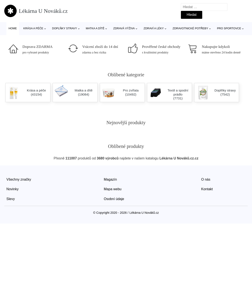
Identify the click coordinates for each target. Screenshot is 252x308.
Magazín (110, 179)
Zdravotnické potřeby (190, 28)
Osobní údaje (114, 199)
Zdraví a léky (154, 28)
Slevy (10, 199)
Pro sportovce (229, 28)
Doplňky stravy (64, 28)
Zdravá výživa (124, 28)
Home (13, 28)
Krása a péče (33, 28)
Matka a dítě (95, 28)
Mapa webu (113, 189)
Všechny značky (18, 179)
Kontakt (207, 189)
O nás (205, 179)
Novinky (12, 189)
